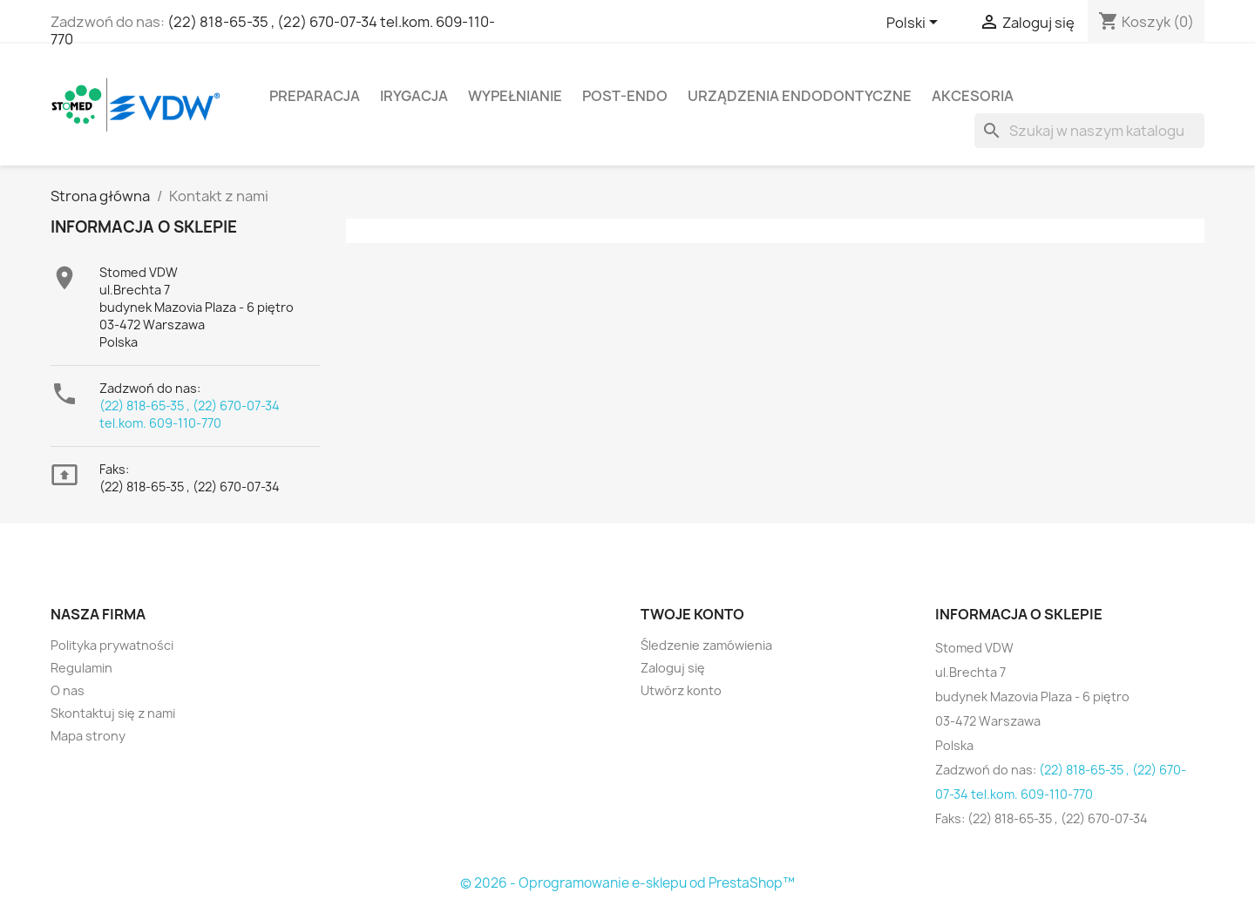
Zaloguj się (673, 667)
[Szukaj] (1089, 130)
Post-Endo (625, 95)
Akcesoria (973, 95)
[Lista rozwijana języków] (915, 23)
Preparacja (314, 95)
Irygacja (414, 95)
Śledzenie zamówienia (706, 645)
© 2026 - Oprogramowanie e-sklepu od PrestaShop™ (627, 883)
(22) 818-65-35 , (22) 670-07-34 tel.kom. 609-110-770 (273, 30)
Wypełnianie (515, 95)
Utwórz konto (681, 690)
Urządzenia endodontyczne (800, 95)
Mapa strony (88, 735)
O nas (68, 690)
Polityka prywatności (112, 645)
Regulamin (81, 667)
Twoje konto (692, 614)
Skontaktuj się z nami (113, 713)
